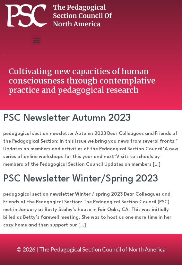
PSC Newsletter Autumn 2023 (67, 118)
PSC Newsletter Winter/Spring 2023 (80, 179)
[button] (36, 40)
